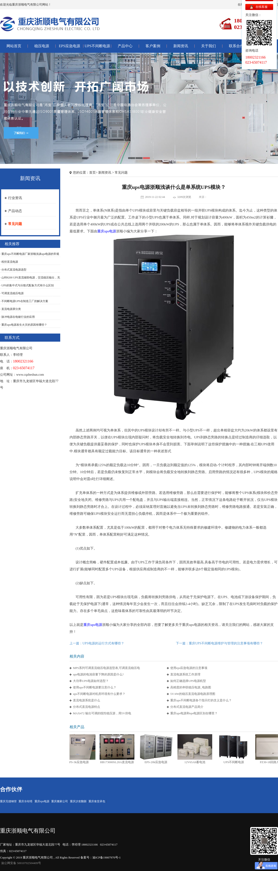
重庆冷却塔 (25, 801)
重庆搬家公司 (59, 801)
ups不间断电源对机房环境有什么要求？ (99, 694)
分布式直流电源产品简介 (186, 707)
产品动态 (15, 211)
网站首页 (13, 46)
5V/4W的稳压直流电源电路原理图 (192, 694)
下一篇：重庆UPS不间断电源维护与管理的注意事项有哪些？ (219, 643)
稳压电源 (41, 46)
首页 (92, 172)
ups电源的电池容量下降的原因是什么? (98, 674)
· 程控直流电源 (9, 261)
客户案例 (152, 46)
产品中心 (125, 46)
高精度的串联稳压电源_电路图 (190, 687)
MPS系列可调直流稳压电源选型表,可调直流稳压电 (106, 668)
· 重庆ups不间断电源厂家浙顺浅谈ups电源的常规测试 (29, 256)
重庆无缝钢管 (8, 801)
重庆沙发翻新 (78, 801)
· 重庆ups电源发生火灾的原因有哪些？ (23, 324)
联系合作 (236, 46)
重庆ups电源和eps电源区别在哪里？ (194, 713)
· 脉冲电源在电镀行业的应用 (17, 316)
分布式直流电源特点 (86, 707)
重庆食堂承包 (96, 801)
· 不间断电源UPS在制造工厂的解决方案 (24, 301)
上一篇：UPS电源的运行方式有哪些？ (97, 643)
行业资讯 (15, 198)
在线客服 (262, 7)
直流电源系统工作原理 (185, 674)
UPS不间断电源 (97, 46)
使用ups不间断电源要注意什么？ (94, 687)
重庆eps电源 (42, 801)
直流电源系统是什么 (86, 700)
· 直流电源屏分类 (10, 309)
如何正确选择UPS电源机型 (188, 681)
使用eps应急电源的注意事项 (188, 668)
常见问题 (15, 224)
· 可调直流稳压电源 (12, 293)
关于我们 (208, 46)
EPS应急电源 (69, 46)
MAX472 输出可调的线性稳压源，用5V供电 (102, 713)
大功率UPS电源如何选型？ (91, 681)
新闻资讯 (180, 46)
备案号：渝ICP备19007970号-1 (100, 857)
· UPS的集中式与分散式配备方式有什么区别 (28, 285)
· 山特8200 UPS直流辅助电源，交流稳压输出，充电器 (30, 280)
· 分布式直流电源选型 (13, 269)
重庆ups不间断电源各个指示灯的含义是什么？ (201, 700)
